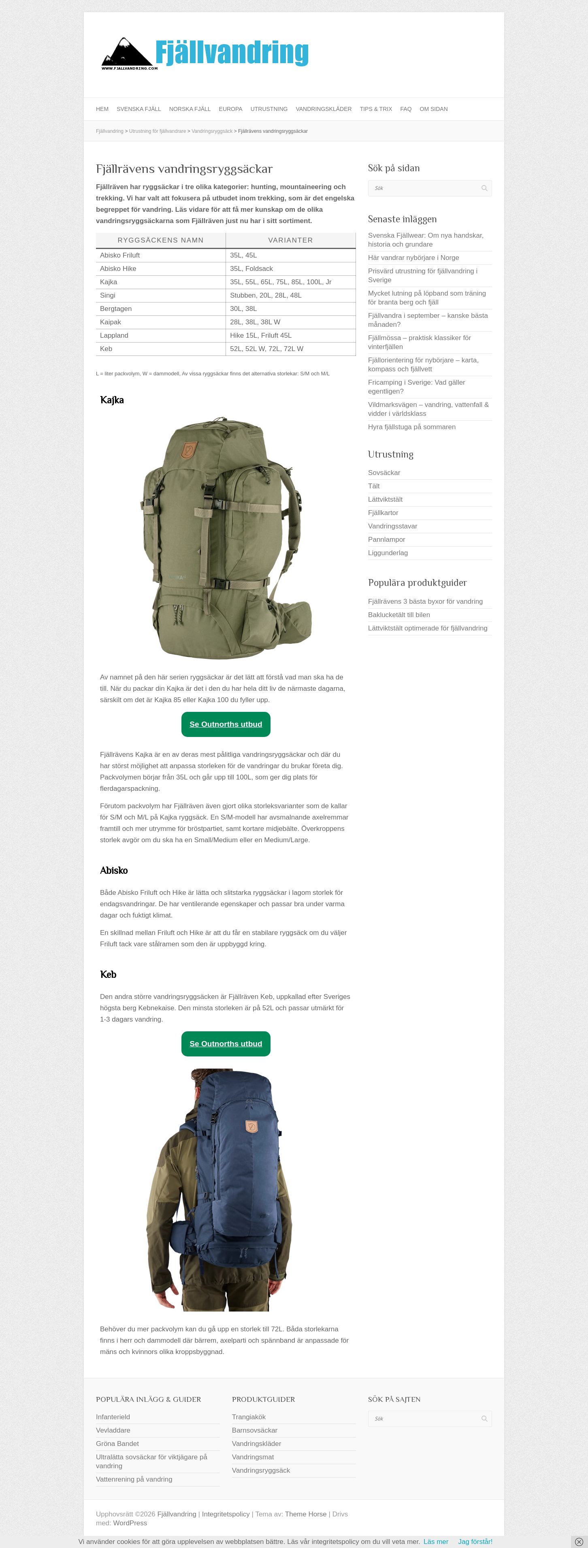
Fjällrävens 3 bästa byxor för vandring (425, 601)
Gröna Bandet (117, 1444)
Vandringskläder (324, 109)
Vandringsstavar (393, 526)
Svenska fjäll (139, 109)
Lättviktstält (385, 499)
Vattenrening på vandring (134, 1479)
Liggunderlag (388, 553)
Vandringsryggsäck (261, 1470)
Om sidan (434, 109)
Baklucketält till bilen (399, 615)
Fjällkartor (383, 513)
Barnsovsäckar (254, 1430)
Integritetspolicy (226, 1514)
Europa (231, 109)
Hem (102, 109)
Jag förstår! (475, 1542)
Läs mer (436, 1542)
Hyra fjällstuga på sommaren (412, 427)
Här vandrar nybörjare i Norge (413, 258)
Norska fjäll (190, 109)
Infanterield (113, 1417)
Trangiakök (249, 1417)
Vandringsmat (253, 1457)
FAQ (406, 109)
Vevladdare (113, 1430)
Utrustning (269, 109)
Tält (373, 486)
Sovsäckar (384, 473)
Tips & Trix (376, 109)
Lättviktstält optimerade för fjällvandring (428, 628)
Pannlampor (386, 539)
